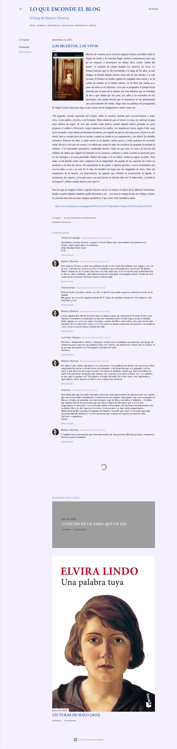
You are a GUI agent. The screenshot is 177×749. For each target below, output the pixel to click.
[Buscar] (153, 9)
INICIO (33, 25)
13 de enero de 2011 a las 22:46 (92, 430)
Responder (67, 255)
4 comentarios (80, 529)
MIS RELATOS (67, 25)
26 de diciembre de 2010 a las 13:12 (90, 288)
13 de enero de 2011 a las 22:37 (84, 390)
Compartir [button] (24, 40)
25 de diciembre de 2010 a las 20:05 (96, 238)
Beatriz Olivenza (69, 261)
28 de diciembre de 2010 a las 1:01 (96, 337)
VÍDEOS (92, 25)
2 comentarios (70, 720)
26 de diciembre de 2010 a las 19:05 (94, 311)
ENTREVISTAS (81, 25)
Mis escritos (25, 52)
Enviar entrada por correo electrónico (80, 218)
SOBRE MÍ (41, 25)
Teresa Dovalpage (70, 237)
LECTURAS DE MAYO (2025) (76, 715)
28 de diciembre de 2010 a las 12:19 (94, 361)
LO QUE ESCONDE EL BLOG (65, 9)
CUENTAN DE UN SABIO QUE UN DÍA (94, 524)
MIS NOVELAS (53, 25)
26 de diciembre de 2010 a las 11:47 (94, 261)
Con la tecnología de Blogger (88, 739)
